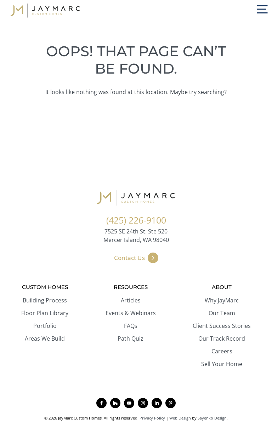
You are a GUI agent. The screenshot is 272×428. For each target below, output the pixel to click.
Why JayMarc (222, 300)
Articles (131, 300)
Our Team (222, 313)
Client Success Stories (222, 326)
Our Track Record (221, 338)
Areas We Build (45, 338)
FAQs (130, 326)
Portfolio (45, 326)
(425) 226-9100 (136, 220)
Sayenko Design (212, 418)
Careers (221, 351)
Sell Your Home (221, 364)
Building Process (45, 300)
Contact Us (129, 258)
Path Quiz (130, 338)
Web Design (180, 418)
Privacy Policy (152, 418)
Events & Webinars (131, 313)
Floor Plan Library (44, 313)
